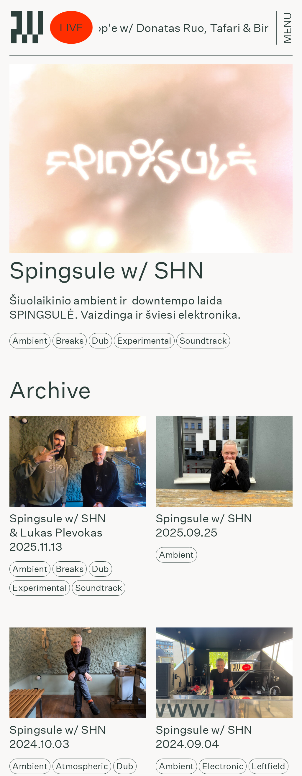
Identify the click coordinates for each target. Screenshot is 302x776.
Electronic (223, 766)
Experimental (144, 340)
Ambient (29, 340)
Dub (100, 340)
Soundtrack (203, 340)
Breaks (70, 340)
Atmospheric (82, 766)
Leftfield (268, 766)
